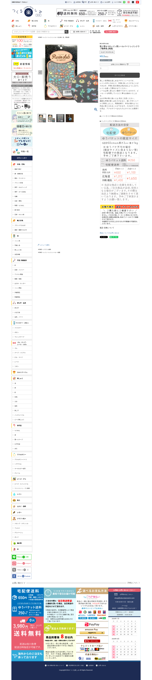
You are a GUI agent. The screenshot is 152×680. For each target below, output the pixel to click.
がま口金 (17, 312)
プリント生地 (19, 183)
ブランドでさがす (20, 225)
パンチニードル (19, 415)
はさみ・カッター (20, 283)
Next (95, 72)
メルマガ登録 (116, 2)
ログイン (68, 2)
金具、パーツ (19, 317)
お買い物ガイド (93, 2)
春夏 (59, 252)
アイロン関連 (19, 274)
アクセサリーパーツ (21, 459)
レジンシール (52, 37)
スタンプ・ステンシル (21, 523)
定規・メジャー (19, 270)
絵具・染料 (100, 26)
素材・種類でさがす (21, 230)
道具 (16, 406)
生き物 (59, 37)
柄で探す (17, 210)
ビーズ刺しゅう (19, 419)
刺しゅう (19, 26)
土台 (16, 401)
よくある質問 (105, 2)
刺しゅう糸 (18, 250)
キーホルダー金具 (20, 468)
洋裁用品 (17, 292)
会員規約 (91, 665)
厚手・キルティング (21, 187)
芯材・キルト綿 (19, 214)
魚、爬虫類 (66, 37)
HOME (40, 37)
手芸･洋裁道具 (69, 21)
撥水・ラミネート (20, 178)
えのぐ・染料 (21, 506)
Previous (40, 72)
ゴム (16, 348)
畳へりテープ (19, 439)
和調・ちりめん (19, 205)
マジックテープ (19, 337)
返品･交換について (107, 228)
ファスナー (18, 328)
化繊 (16, 196)
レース (17, 362)
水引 (16, 448)
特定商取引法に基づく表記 (76, 665)
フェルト (17, 528)
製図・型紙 (18, 279)
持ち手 (17, 308)
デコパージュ (19, 532)
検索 (84, 2)
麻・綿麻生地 (19, 173)
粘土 (18, 500)
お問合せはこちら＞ (126, 594)
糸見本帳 (17, 254)
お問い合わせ (102, 665)
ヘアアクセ (18, 464)
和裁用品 (17, 297)
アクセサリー (52, 26)
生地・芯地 (20, 164)
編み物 (19, 543)
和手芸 (34, 26)
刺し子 (17, 410)
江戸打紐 (17, 444)
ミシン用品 (18, 288)
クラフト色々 (133, 26)
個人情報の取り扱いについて (55, 665)
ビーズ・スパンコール (21, 484)
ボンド (17, 537)
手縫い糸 (17, 245)
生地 (17, 21)
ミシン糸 (17, 241)
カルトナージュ (134, 21)
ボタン (17, 332)
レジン (82, 26)
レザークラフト (118, 26)
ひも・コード (19, 357)
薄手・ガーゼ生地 (20, 192)
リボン (17, 366)
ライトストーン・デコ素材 (22, 488)
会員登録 (77, 2)
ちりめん (17, 430)
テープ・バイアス (20, 353)
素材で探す (18, 169)
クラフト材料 (47, 249)
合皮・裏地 (18, 201)
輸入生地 (35, 21)
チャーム (17, 473)
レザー (19, 512)
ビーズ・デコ (68, 26)
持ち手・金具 (84, 21)
